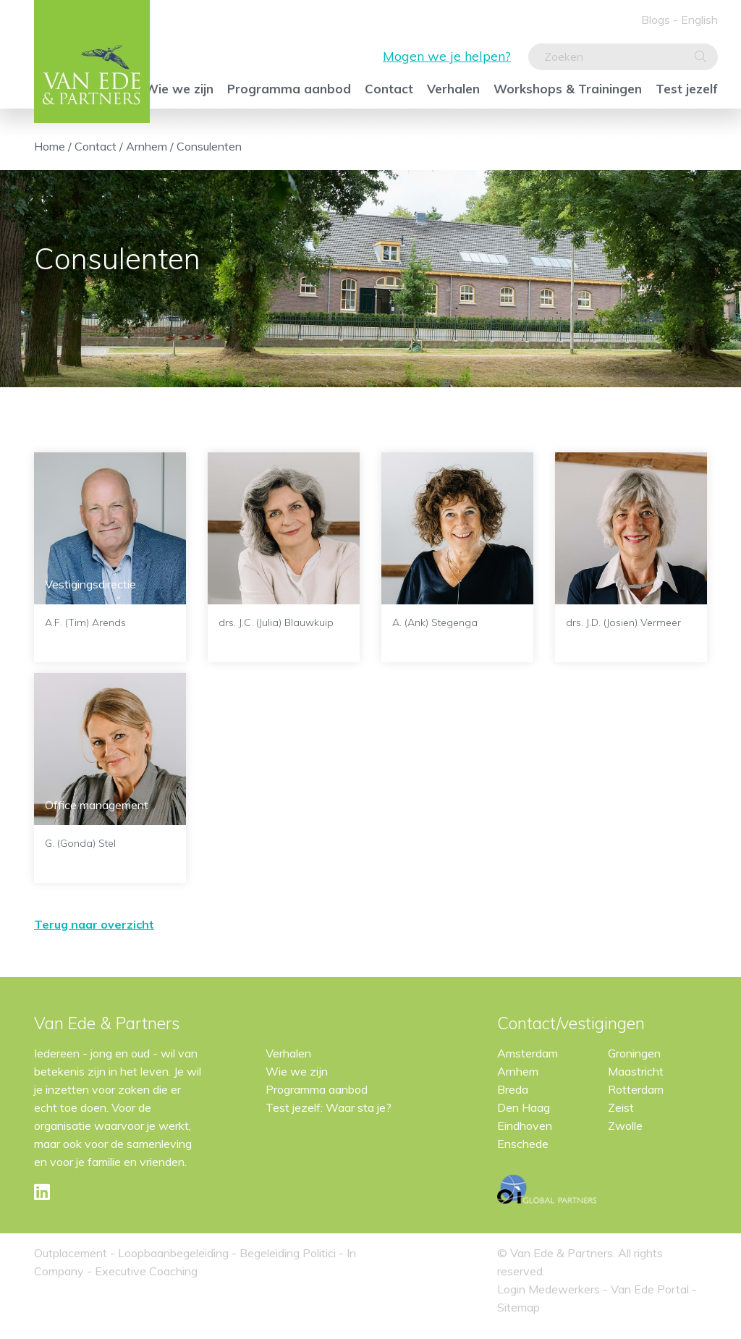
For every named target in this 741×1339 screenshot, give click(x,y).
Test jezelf (687, 88)
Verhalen (453, 88)
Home (49, 146)
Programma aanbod (289, 88)
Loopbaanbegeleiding (173, 1253)
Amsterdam (527, 1053)
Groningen (634, 1053)
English (699, 19)
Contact (389, 88)
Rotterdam (636, 1089)
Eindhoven (524, 1125)
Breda (512, 1089)
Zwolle (625, 1125)
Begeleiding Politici (288, 1253)
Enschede (523, 1143)
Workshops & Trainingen (568, 88)
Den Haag (523, 1107)
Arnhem (146, 146)
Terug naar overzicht (94, 924)
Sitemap (518, 1307)
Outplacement (70, 1253)
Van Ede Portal (651, 1289)
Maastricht (636, 1071)
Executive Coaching (146, 1271)
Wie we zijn (179, 88)
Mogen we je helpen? (447, 56)
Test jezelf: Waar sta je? (328, 1107)
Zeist (621, 1107)
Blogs (655, 19)
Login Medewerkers (550, 1289)
